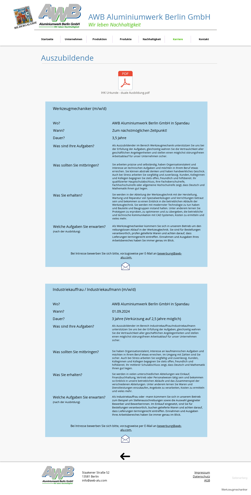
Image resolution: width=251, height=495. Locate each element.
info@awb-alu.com (94, 480)
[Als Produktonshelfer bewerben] (125, 266)
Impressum (202, 472)
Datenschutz (201, 476)
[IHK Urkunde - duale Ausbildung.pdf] (125, 83)
